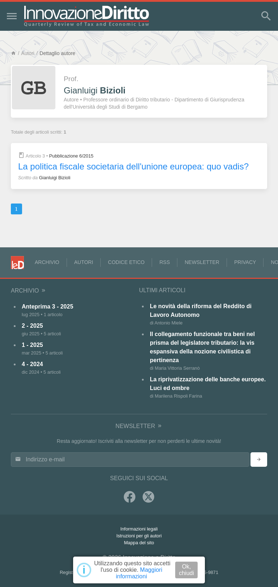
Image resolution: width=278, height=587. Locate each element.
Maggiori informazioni (139, 573)
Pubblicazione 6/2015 (71, 156)
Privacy (245, 262)
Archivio (47, 262)
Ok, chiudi (186, 569)
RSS (164, 262)
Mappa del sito (139, 542)
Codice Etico (126, 262)
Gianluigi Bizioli (55, 177)
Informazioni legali (138, 529)
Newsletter (202, 262)
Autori (27, 53)
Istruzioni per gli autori (138, 535)
